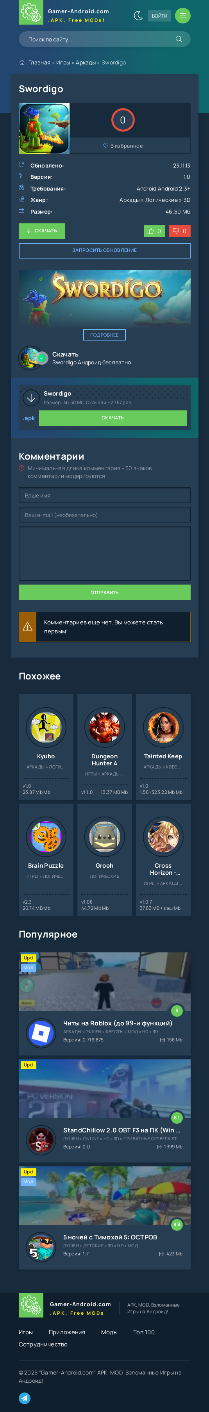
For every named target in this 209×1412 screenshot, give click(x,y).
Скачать (46, 230)
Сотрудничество (43, 1344)
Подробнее (104, 335)
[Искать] (179, 39)
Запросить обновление (104, 250)
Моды (109, 1332)
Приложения (67, 1332)
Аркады (86, 62)
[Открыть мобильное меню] (183, 15)
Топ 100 (144, 1332)
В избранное (127, 145)
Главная (39, 62)
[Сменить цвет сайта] (138, 15)
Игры (63, 62)
